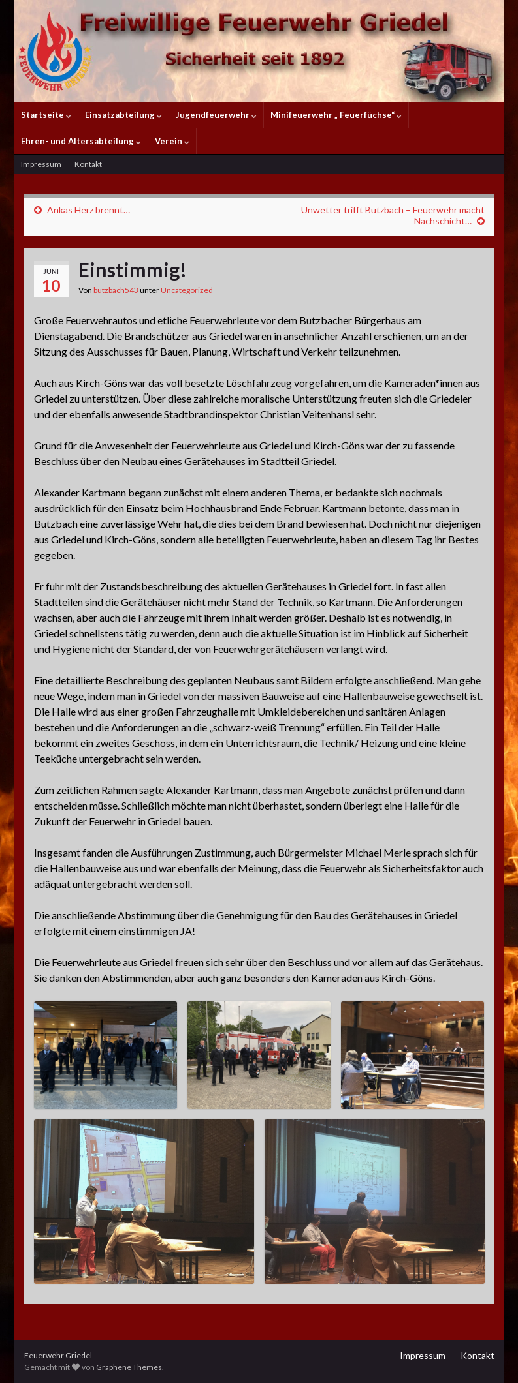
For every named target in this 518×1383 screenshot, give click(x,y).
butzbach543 (115, 290)
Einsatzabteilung (123, 115)
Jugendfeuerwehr (216, 115)
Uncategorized (187, 290)
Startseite (46, 115)
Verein (172, 141)
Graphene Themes (129, 1367)
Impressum (41, 164)
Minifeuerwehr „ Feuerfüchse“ (336, 115)
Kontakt (88, 164)
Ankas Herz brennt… (88, 209)
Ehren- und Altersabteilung (81, 141)
